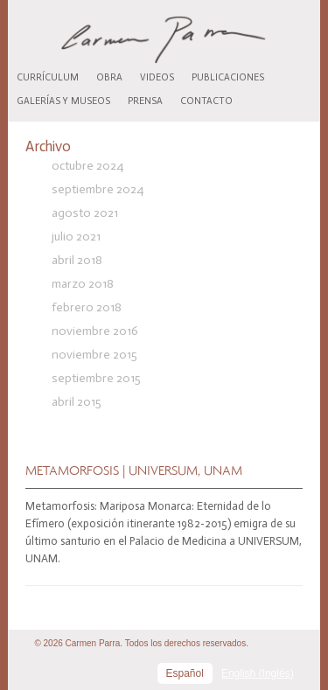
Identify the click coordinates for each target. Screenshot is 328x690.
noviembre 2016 (95, 331)
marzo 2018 (83, 283)
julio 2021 (76, 236)
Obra (109, 77)
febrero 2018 (87, 307)
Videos (157, 77)
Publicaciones (228, 77)
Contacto (206, 101)
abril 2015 (76, 401)
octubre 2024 (87, 165)
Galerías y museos (63, 101)
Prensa (145, 101)
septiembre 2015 (96, 378)
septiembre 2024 (97, 189)
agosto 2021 (85, 213)
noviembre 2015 (94, 354)
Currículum (48, 77)
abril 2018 (77, 260)
